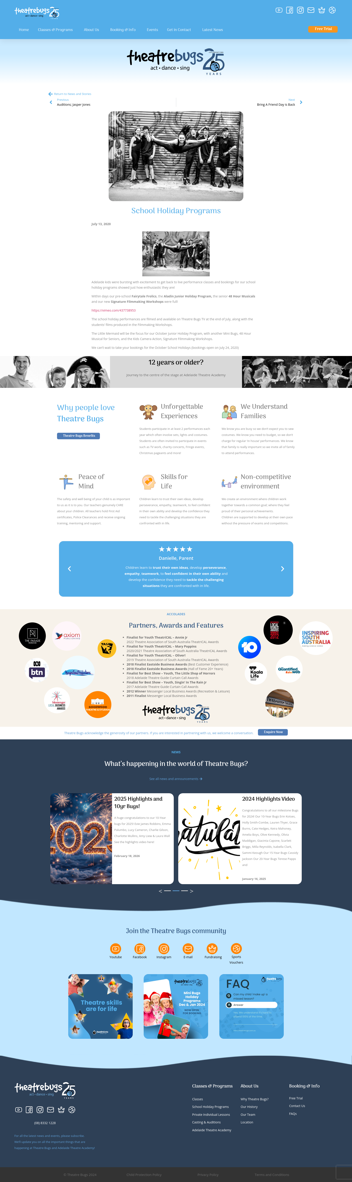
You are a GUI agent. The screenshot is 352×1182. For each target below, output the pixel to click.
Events (152, 30)
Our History (249, 1107)
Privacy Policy (208, 1174)
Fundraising (213, 957)
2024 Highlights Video (268, 799)
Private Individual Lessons (211, 1114)
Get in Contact (180, 30)
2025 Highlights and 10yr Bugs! (138, 803)
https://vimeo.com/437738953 (114, 310)
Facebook (140, 957)
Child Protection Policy (144, 1174)
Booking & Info (124, 30)
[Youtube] (115, 948)
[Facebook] (139, 948)
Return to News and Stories (72, 94)
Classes (197, 1099)
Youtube (116, 957)
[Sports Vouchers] (236, 948)
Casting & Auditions (206, 1122)
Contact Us (297, 1106)
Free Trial (296, 1098)
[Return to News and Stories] (50, 94)
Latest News (212, 30)
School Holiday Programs (210, 1107)
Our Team (248, 1114)
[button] (69, 568)
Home (24, 30)
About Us (92, 30)
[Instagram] (163, 948)
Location (247, 1122)
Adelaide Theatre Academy (211, 1130)
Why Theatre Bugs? (254, 1099)
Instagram (163, 957)
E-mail (188, 957)
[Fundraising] (212, 948)
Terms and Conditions (272, 1174)
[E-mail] (188, 948)
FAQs (293, 1114)
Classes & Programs (56, 30)
